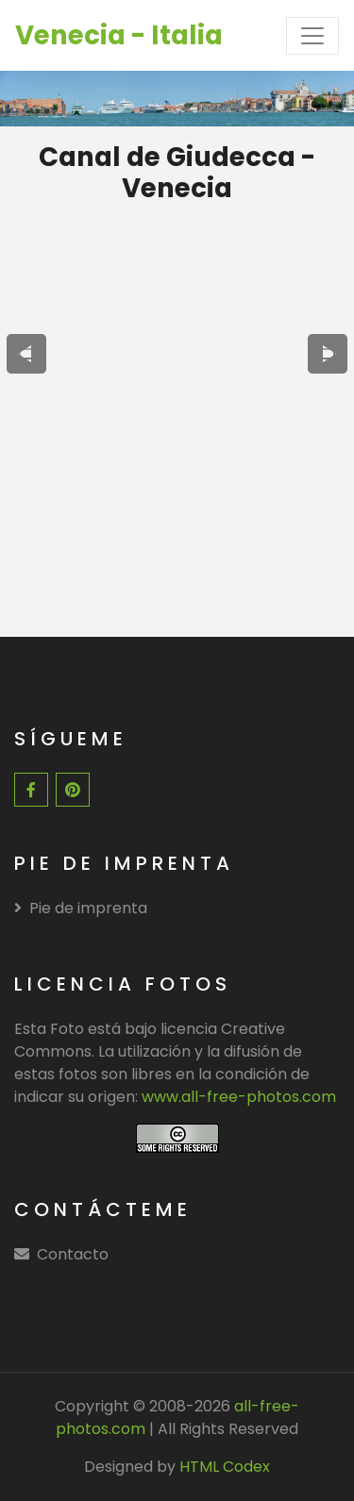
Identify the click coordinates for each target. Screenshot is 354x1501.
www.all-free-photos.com (239, 1097)
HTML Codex (224, 1466)
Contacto (73, 1254)
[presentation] (26, 353)
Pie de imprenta (80, 908)
